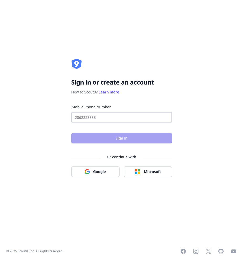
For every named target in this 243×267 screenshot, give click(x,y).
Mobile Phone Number (91, 106)
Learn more (109, 92)
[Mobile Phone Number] (121, 117)
